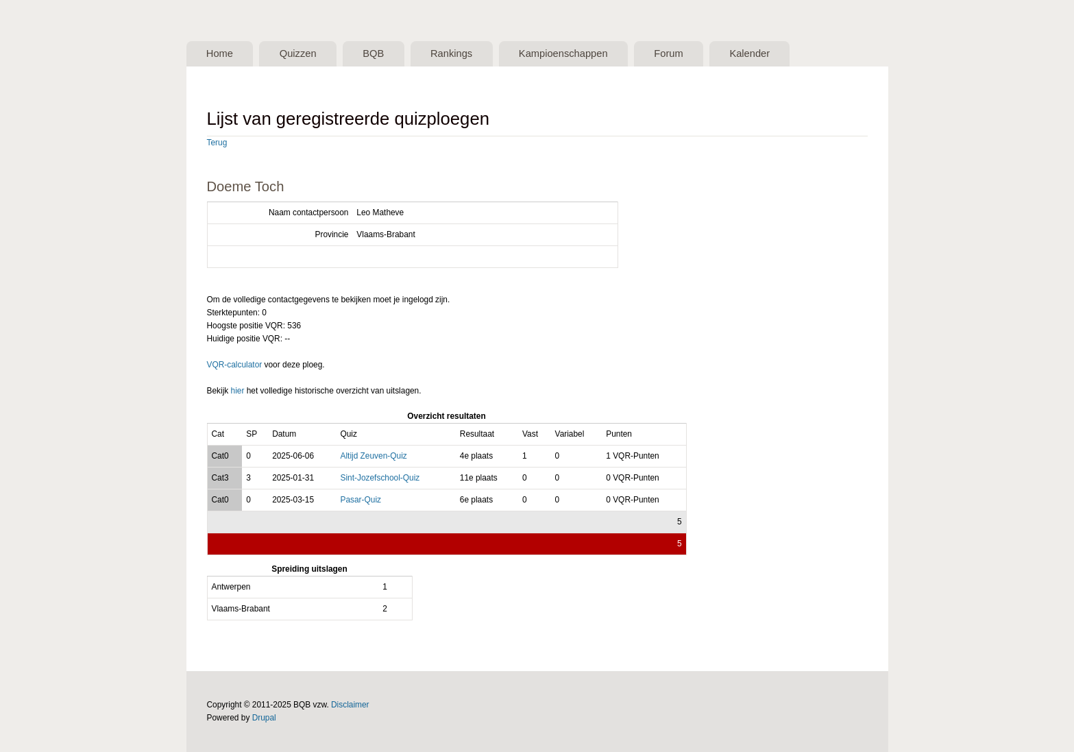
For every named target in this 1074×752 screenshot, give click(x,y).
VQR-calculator (235, 364)
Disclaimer (350, 704)
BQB (373, 53)
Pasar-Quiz (360, 500)
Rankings (451, 53)
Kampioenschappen (563, 53)
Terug (217, 142)
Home (219, 53)
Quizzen (298, 53)
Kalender (749, 53)
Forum (668, 53)
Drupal (264, 718)
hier (238, 391)
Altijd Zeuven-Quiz (373, 456)
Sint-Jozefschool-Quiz (379, 478)
